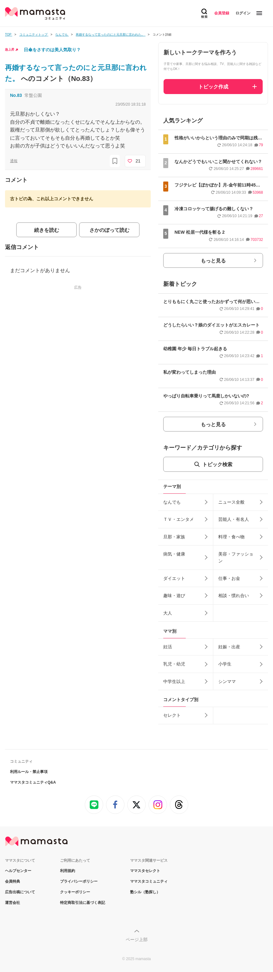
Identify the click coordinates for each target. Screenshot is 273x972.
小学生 (224, 663)
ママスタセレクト (145, 871)
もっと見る (213, 260)
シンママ (227, 681)
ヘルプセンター (18, 871)
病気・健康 (174, 553)
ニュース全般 (231, 502)
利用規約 (67, 871)
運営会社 (12, 903)
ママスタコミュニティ (149, 881)
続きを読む (46, 230)
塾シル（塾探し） (145, 892)
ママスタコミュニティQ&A (33, 782)
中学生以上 (174, 681)
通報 (14, 161)
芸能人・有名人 (233, 519)
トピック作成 (213, 86)
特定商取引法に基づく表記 (82, 903)
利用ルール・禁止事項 (29, 772)
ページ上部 (137, 939)
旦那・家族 (174, 536)
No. (16, 95)
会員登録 (221, 13)
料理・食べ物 (231, 536)
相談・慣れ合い (233, 595)
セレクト (172, 715)
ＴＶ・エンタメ (178, 519)
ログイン (242, 13)
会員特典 (12, 881)
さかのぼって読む (109, 230)
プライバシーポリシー (79, 881)
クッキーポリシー (75, 892)
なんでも (172, 502)
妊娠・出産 (229, 646)
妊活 (167, 646)
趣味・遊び (174, 595)
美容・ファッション (235, 557)
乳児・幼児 (174, 663)
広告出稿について (20, 892)
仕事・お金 (229, 578)
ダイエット (174, 578)
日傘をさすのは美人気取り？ (52, 49)
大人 (167, 613)
